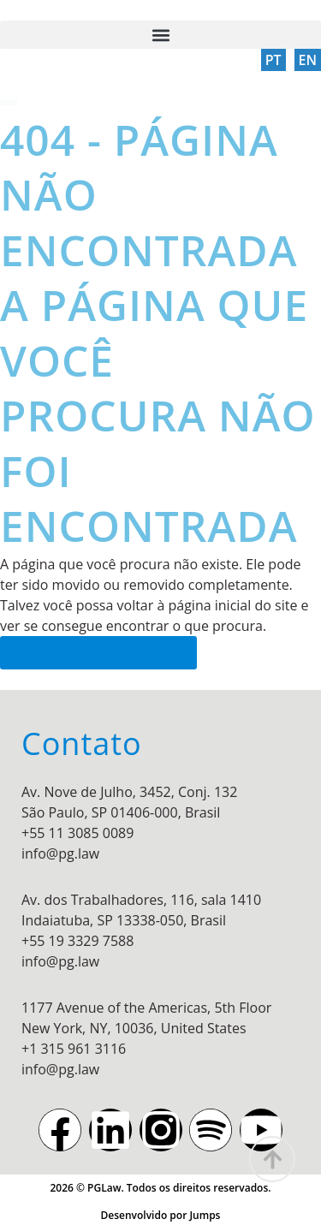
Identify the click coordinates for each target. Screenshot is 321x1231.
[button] (160, 35)
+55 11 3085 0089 (77, 833)
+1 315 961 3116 (73, 1048)
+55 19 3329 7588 (77, 940)
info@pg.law (60, 853)
